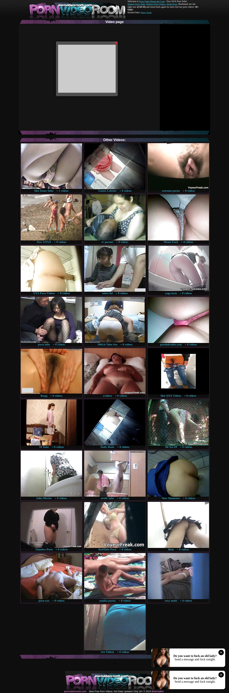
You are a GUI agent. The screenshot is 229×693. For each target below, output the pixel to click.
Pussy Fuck (146, 12)
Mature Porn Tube (136, 4)
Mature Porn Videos (156, 4)
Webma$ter (158, 691)
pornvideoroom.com (75, 691)
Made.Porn (172, 4)
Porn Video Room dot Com (152, 1)
